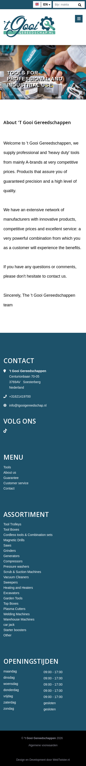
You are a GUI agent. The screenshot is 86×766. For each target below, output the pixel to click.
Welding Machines (16, 614)
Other (7, 635)
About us (9, 472)
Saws (7, 545)
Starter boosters (14, 630)
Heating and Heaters (18, 587)
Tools (7, 467)
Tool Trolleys (12, 524)
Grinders (9, 550)
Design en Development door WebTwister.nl (43, 759)
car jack (8, 624)
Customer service (15, 483)
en (45, 4)
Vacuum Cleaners (16, 577)
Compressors (12, 561)
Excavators (11, 593)
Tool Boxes (11, 529)
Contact (8, 488)
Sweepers (10, 582)
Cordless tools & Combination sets (28, 535)
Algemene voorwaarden (43, 745)
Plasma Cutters (14, 609)
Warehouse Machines (18, 619)
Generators (11, 556)
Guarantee (11, 478)
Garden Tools (12, 598)
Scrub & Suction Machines (22, 572)
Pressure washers (16, 566)
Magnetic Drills (14, 540)
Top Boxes (10, 603)
